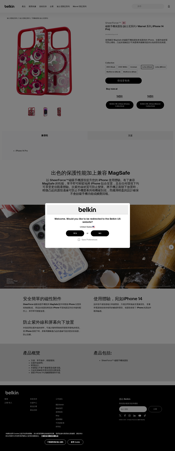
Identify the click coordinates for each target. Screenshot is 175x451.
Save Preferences (89, 239)
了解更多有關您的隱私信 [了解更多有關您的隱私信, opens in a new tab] (49, 436)
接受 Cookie (75, 442)
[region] (44, 437)
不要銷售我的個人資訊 (55, 442)
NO (100, 233)
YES (75, 233)
